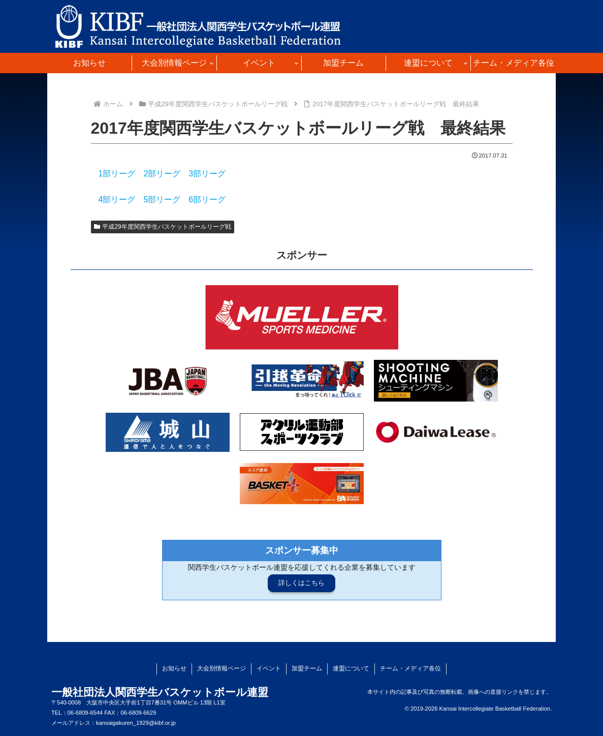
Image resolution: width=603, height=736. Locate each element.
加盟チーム (307, 668)
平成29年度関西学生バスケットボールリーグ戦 (162, 226)
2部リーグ (161, 173)
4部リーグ (117, 199)
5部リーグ (161, 199)
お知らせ (174, 668)
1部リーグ (117, 173)
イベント (269, 668)
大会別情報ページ (221, 668)
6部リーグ (207, 199)
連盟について (351, 668)
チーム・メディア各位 (410, 668)
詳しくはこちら (301, 583)
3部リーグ (207, 173)
